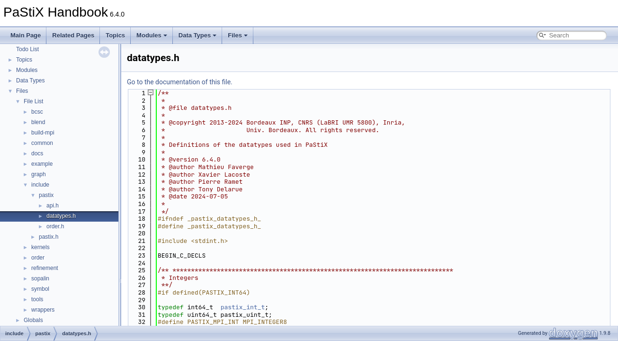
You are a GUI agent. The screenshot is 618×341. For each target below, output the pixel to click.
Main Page (25, 35)
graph (38, 174)
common (42, 143)
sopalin (40, 278)
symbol (40, 289)
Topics (115, 35)
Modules (151, 35)
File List (33, 101)
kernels (40, 247)
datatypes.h (61, 216)
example (42, 164)
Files (238, 35)
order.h (55, 226)
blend (38, 122)
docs (37, 153)
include (40, 184)
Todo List (27, 49)
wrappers (42, 309)
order (38, 257)
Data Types (197, 35)
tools (37, 299)
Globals (33, 320)
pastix (46, 195)
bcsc (37, 111)
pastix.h (48, 236)
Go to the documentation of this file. (180, 82)
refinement (44, 268)
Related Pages (73, 35)
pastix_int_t (243, 307)
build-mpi (42, 132)
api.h (52, 205)
